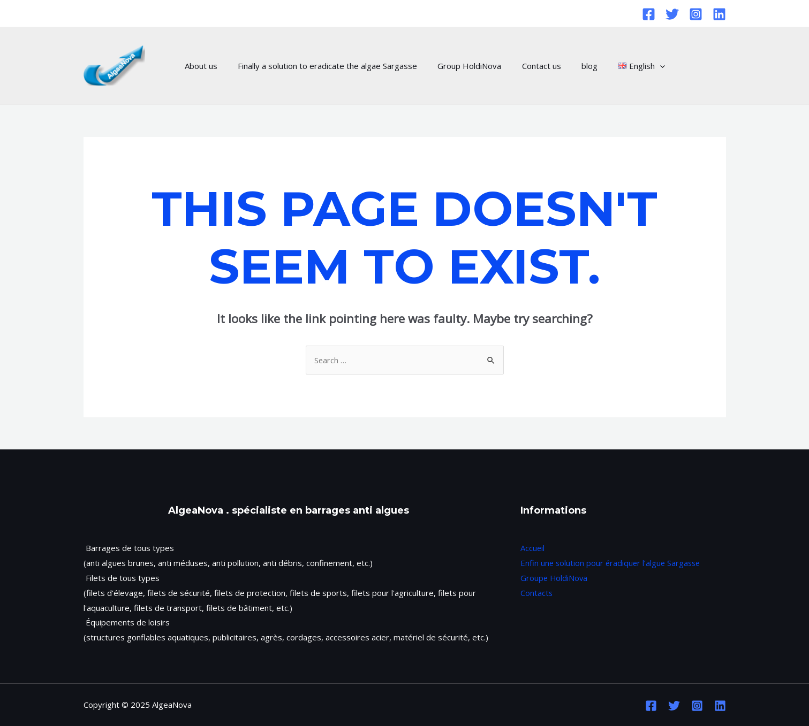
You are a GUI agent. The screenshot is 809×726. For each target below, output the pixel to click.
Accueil (532, 547)
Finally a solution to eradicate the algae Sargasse (321, 65)
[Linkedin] (719, 14)
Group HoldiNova (458, 65)
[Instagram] (695, 14)
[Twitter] (672, 14)
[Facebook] (648, 14)
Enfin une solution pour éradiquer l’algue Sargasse (612, 562)
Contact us (526, 65)
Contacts (536, 592)
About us (199, 65)
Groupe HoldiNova (554, 577)
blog (570, 65)
